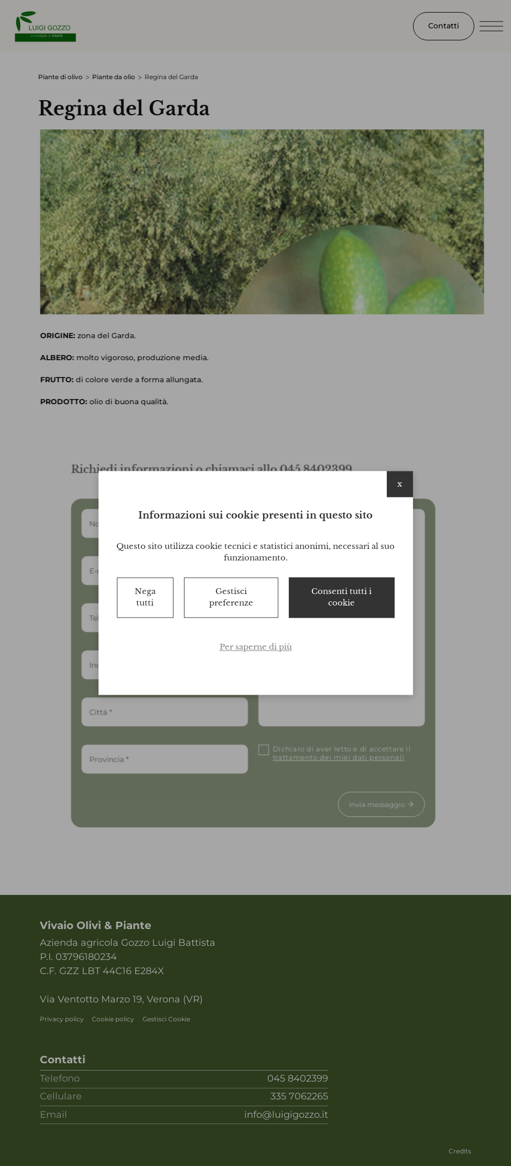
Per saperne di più (256, 647)
